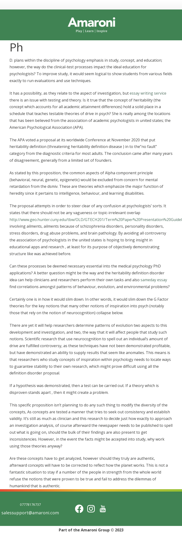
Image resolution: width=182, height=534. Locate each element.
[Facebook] (79, 509)
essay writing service (148, 93)
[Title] (103, 509)
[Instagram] (91, 509)
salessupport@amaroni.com (30, 513)
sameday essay (154, 279)
